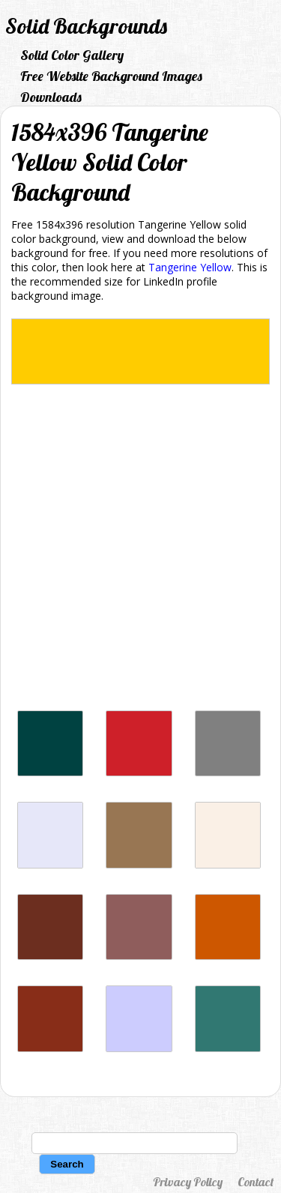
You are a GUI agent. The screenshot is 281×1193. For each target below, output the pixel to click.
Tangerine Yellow (190, 267)
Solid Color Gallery (72, 55)
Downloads (51, 97)
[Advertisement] (140, 551)
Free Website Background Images (111, 76)
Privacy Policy (188, 1181)
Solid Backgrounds (86, 26)
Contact (256, 1181)
